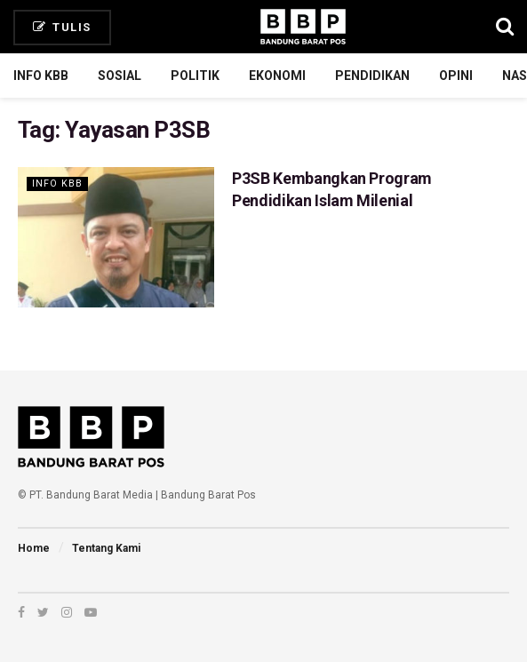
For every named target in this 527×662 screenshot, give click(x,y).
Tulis (62, 27)
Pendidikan (372, 75)
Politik (195, 75)
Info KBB (40, 75)
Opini (456, 75)
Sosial (119, 75)
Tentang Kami (106, 548)
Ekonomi (277, 75)
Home (34, 548)
